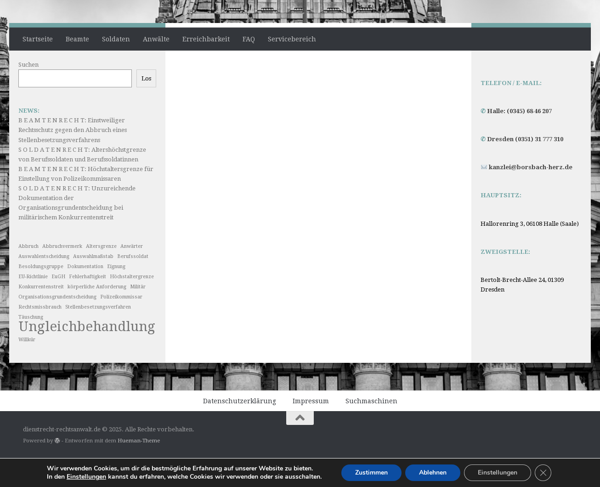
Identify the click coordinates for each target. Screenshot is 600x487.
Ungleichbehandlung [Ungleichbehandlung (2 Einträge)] (86, 354)
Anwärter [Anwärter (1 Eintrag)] (131, 274)
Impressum (311, 428)
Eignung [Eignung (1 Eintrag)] (116, 294)
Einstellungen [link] (86, 476)
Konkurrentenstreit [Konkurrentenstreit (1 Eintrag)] (41, 314)
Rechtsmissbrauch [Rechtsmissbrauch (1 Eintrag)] (40, 335)
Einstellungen (497, 472)
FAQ (249, 39)
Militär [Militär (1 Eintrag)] (138, 314)
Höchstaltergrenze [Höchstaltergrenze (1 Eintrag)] (132, 304)
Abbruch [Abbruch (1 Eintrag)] (28, 274)
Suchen (28, 92)
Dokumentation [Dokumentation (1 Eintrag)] (85, 294)
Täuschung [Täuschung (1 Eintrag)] (30, 345)
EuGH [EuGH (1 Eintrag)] (58, 304)
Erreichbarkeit (206, 39)
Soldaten (116, 39)
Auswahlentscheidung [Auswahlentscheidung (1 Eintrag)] (43, 284)
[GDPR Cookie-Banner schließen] (543, 472)
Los (146, 106)
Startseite (38, 39)
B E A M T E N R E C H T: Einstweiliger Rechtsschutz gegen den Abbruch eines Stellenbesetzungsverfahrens (72, 157)
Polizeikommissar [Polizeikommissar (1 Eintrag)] (121, 324)
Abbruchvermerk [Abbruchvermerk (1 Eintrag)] (62, 274)
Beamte (77, 39)
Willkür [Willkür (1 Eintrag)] (26, 367)
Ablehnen (433, 472)
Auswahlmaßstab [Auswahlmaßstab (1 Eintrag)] (93, 284)
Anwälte (156, 39)
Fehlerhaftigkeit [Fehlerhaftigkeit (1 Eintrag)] (87, 304)
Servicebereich (292, 39)
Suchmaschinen (371, 428)
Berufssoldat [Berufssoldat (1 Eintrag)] (132, 284)
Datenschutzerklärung (239, 428)
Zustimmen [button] (371, 472)
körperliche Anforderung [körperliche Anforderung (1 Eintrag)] (97, 314)
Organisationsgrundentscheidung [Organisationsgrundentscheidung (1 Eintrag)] (57, 324)
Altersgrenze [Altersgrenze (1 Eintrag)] (101, 274)
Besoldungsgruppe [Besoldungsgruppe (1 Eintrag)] (40, 294)
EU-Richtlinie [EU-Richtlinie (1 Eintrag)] (33, 304)
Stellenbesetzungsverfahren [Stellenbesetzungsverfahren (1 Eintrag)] (98, 335)
